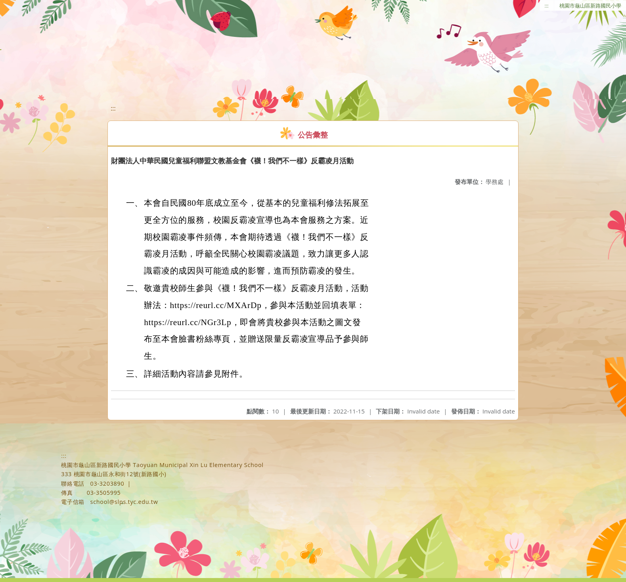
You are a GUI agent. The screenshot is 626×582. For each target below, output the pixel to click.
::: (547, 5)
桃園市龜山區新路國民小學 (590, 5)
